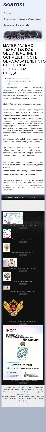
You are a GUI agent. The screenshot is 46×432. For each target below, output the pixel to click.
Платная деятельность (26, 202)
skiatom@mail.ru (27, 392)
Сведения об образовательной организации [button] (23, 19)
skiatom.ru (24, 387)
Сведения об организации (14, 197)
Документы (31, 197)
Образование (10, 202)
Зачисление (9, 25)
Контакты (20, 25)
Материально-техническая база (18, 79)
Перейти (23, 228)
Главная (7, 13)
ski (14, 4)
